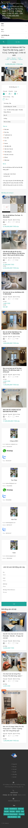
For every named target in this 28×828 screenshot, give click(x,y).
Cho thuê (15, 769)
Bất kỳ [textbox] (2, 25)
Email (4, 578)
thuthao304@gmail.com (11, 483)
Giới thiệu (14, 774)
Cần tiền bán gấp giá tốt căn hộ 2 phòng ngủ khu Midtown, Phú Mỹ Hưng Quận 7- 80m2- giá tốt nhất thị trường (14, 253)
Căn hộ (19, 58)
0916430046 (9, 485)
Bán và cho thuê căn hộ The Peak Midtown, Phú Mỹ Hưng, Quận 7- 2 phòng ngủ (12, 370)
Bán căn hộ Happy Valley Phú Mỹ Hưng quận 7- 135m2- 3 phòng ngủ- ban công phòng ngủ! (13, 728)
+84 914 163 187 (6, 2)
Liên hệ (14, 777)
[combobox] (14, 26)
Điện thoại (5, 583)
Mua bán (14, 58)
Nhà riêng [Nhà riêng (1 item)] (12, 811)
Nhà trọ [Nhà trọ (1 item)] (18, 811)
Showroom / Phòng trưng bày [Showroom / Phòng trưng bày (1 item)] (10, 814)
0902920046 (9, 558)
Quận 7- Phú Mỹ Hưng (11, 59)
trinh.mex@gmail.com (11, 556)
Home (8, 58)
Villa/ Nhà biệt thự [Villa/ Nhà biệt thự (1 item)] (12, 816)
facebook (13, 3)
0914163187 (9, 446)
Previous (2, 74)
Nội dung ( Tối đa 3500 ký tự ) (9, 589)
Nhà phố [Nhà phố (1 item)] (6, 811)
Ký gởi (14, 771)
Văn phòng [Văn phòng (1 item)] (21, 814)
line (10, 3)
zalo (7, 3)
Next (25, 74)
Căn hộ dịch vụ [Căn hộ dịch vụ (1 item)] (13, 808)
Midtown (21, 59)
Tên (3, 572)
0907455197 (9, 525)
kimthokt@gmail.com (10, 522)
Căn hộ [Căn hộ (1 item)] (6, 808)
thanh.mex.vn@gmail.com (11, 444)
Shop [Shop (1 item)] (22, 811)
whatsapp (4, 3)
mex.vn (7, 823)
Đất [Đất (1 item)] (19, 816)
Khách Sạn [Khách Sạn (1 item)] (20, 808)
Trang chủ (14, 764)
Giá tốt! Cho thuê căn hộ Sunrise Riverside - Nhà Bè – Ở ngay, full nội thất (13, 636)
